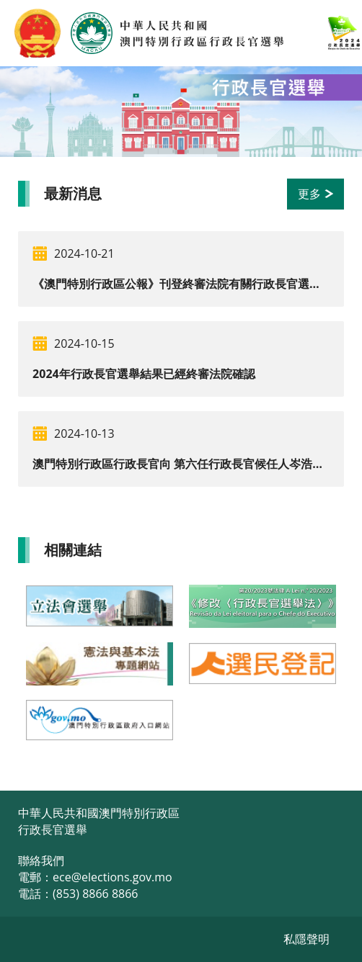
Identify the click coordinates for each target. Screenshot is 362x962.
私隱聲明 (306, 939)
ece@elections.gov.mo (112, 877)
